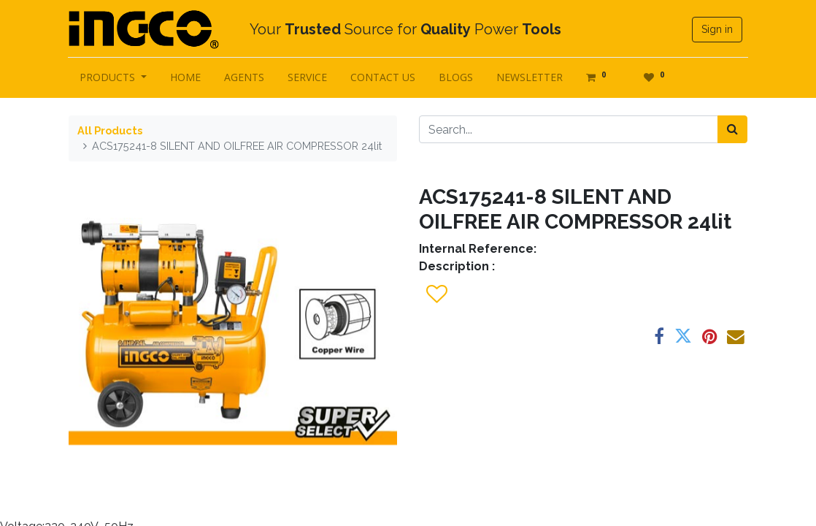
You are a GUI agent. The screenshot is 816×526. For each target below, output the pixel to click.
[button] (436, 294)
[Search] (732, 129)
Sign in (716, 29)
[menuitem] (186, 77)
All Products (109, 130)
